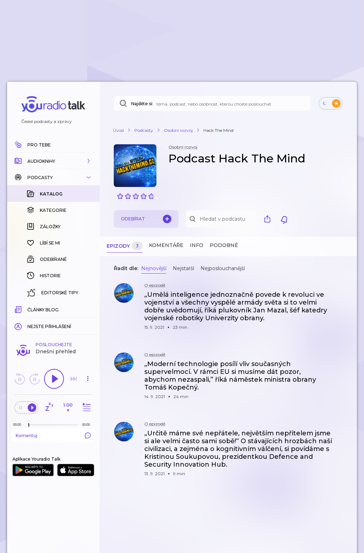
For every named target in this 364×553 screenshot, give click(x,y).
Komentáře (166, 245)
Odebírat (146, 219)
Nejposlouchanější (222, 268)
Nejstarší (183, 268)
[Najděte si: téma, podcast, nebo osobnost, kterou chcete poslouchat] (212, 103)
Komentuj (53, 319)
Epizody (125, 246)
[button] (53, 161)
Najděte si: (142, 103)
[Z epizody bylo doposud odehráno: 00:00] (19, 309)
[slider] (29, 309)
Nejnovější (153, 268)
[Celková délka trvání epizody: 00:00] (87, 309)
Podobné (224, 245)
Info (196, 245)
